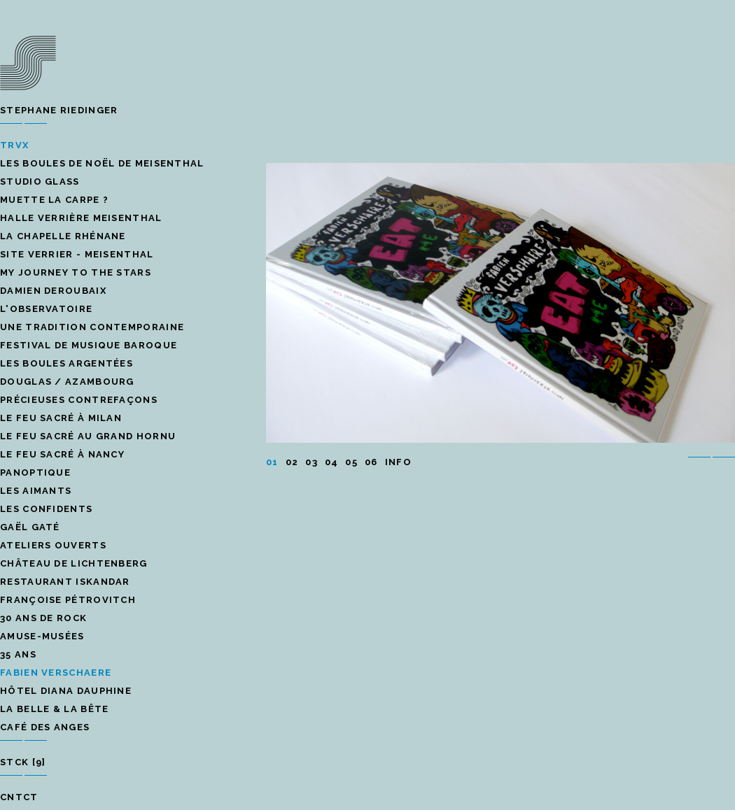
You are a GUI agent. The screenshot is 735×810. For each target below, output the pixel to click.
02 (292, 462)
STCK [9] (23, 762)
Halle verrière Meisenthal (81, 218)
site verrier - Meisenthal (77, 254)
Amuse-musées (42, 636)
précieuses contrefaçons (79, 400)
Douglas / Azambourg (67, 381)
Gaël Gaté (30, 527)
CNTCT (19, 797)
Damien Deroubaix (53, 290)
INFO (398, 462)
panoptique (35, 472)
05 (351, 462)
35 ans (18, 654)
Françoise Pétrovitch (68, 600)
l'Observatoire (46, 309)
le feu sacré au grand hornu (88, 436)
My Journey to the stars (75, 272)
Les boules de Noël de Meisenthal (102, 163)
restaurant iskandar (65, 581)
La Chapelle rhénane (63, 236)
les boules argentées (66, 363)
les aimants (35, 490)
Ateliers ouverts (53, 545)
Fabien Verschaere (55, 672)
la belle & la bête (54, 709)
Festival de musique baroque (88, 345)
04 (332, 462)
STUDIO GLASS (40, 181)
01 (272, 462)
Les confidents (46, 509)
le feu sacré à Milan (61, 418)
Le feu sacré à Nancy (62, 454)
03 (311, 462)
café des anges (45, 727)
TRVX (14, 145)
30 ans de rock (43, 618)
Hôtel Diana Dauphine (66, 690)
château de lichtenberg (74, 563)
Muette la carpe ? (54, 199)
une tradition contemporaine (92, 327)
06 (371, 462)
